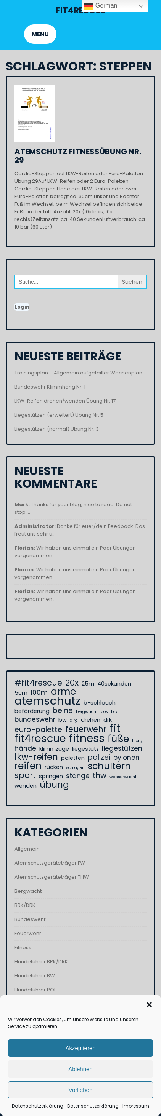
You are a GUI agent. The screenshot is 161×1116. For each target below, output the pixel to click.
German (100, 6)
